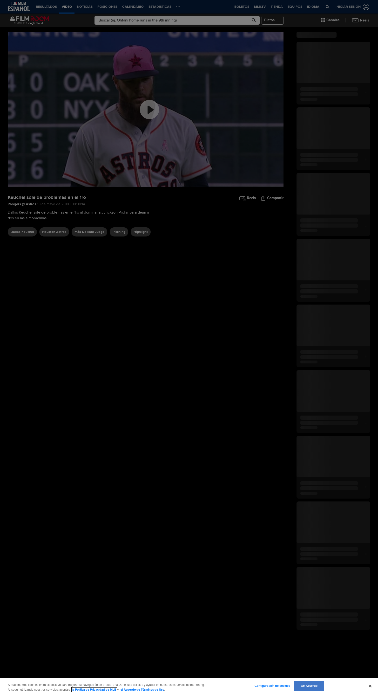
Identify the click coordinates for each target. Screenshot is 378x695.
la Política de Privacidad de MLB (94, 690)
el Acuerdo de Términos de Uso (142, 690)
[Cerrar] (370, 686)
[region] (189, 686)
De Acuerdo (309, 686)
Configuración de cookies (272, 686)
